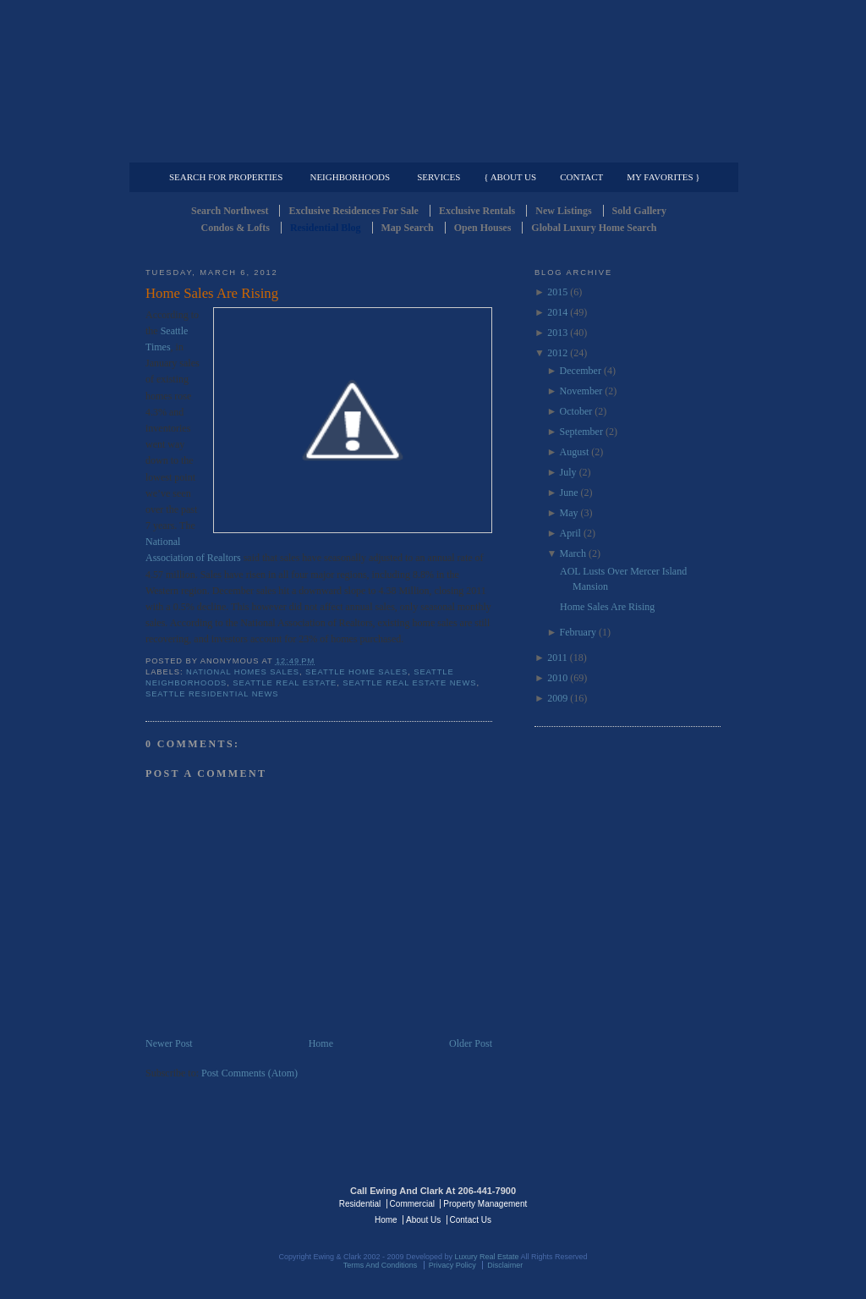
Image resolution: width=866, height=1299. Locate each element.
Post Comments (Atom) (249, 1073)
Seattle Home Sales (356, 672)
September (581, 432)
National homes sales (242, 672)
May (569, 513)
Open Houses (483, 228)
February (578, 632)
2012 (557, 353)
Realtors (224, 558)
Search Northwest (229, 211)
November (581, 391)
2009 (557, 698)
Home (321, 1043)
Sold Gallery (639, 211)
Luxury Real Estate (647, 1202)
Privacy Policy (452, 1265)
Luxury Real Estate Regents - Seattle (219, 1202)
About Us (423, 1220)
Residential (360, 1203)
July (568, 472)
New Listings (563, 211)
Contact (581, 177)
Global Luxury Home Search (593, 228)
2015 (557, 292)
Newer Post (169, 1043)
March (573, 553)
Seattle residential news (211, 694)
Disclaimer (505, 1265)
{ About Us (510, 177)
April (570, 533)
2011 (557, 657)
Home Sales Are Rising (211, 293)
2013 (557, 333)
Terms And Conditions (380, 1265)
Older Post (470, 1043)
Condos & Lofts (235, 228)
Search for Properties (225, 177)
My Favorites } (663, 177)
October (576, 411)
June (569, 492)
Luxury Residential (232, 148)
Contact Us (470, 1220)
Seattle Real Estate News (409, 683)
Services (438, 177)
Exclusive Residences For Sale (353, 211)
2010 (557, 678)
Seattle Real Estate (285, 683)
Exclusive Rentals (477, 211)
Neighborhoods (350, 177)
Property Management (632, 148)
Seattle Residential (433, 80)
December (580, 371)
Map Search (407, 228)
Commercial (430, 148)
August (574, 452)
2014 (557, 312)
